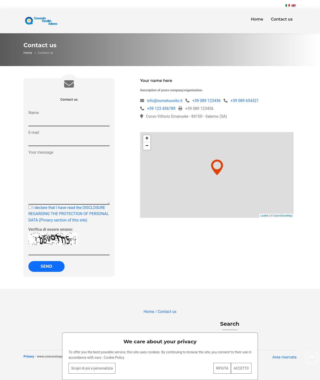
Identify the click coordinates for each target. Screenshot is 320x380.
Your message (40, 152)
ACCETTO (241, 368)
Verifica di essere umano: (50, 229)
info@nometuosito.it (165, 100)
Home (257, 19)
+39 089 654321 (244, 100)
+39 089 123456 (206, 100)
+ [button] (147, 138)
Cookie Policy (114, 357)
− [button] (147, 146)
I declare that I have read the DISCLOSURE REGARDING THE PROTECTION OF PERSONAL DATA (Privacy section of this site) (68, 213)
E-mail (33, 132)
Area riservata (284, 357)
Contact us (282, 19)
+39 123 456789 (161, 108)
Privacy (28, 356)
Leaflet (264, 215)
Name (33, 112)
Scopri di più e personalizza (92, 368)
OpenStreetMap (282, 215)
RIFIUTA (222, 368)
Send (46, 266)
